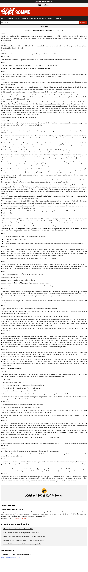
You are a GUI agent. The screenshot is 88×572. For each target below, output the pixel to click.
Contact (50, 19)
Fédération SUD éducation (16, 524)
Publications (41, 19)
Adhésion (58, 19)
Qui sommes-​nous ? (13, 18)
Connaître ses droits (29, 19)
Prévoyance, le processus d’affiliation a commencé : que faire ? (23, 541)
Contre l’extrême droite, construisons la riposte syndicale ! (22, 544)
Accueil (3, 19)
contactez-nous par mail (19, 519)
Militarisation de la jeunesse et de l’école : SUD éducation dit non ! (24, 537)
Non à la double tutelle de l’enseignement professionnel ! (21, 533)
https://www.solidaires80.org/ (10, 558)
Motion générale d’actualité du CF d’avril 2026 (18, 529)
